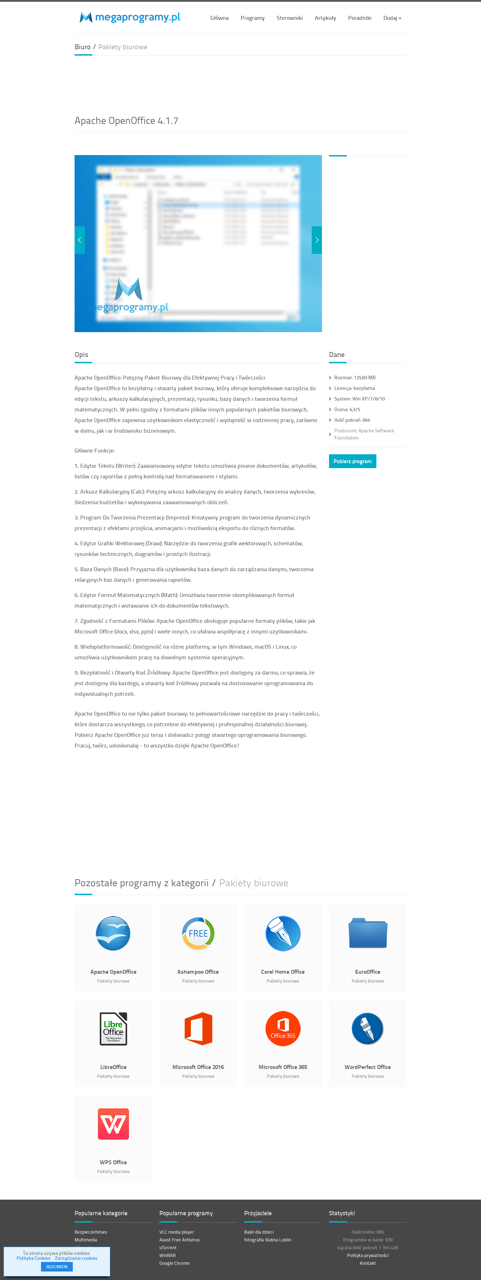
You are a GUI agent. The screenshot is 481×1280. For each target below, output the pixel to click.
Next (317, 240)
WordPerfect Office (368, 1067)
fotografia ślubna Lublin (267, 1239)
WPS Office (113, 1162)
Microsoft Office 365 (283, 1067)
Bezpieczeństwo (91, 1232)
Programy (253, 17)
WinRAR (167, 1255)
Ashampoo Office (198, 971)
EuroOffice (367, 971)
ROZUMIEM (57, 1267)
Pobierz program (353, 461)
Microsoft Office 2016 (198, 1067)
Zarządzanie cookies (76, 1258)
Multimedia (86, 1239)
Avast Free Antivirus (179, 1239)
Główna (219, 17)
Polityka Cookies (34, 1258)
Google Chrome (174, 1263)
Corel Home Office (283, 971)
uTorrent (168, 1247)
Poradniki (359, 17)
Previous (80, 240)
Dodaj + (392, 17)
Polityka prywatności (368, 1255)
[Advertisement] (240, 84)
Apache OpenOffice (113, 971)
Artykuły (325, 17)
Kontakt (368, 1263)
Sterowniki (290, 17)
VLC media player (176, 1232)
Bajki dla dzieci (259, 1232)
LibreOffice (113, 1067)
